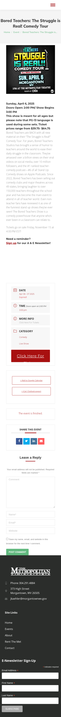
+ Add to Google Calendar (31, 380)
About (8, 635)
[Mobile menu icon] (52, 5)
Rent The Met (13, 641)
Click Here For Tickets (29, 322)
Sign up (11, 243)
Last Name (8, 695)
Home (8, 622)
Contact (9, 648)
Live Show (24, 343)
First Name (8, 683)
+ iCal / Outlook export (31, 391)
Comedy (23, 337)
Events (9, 629)
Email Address (10, 670)
